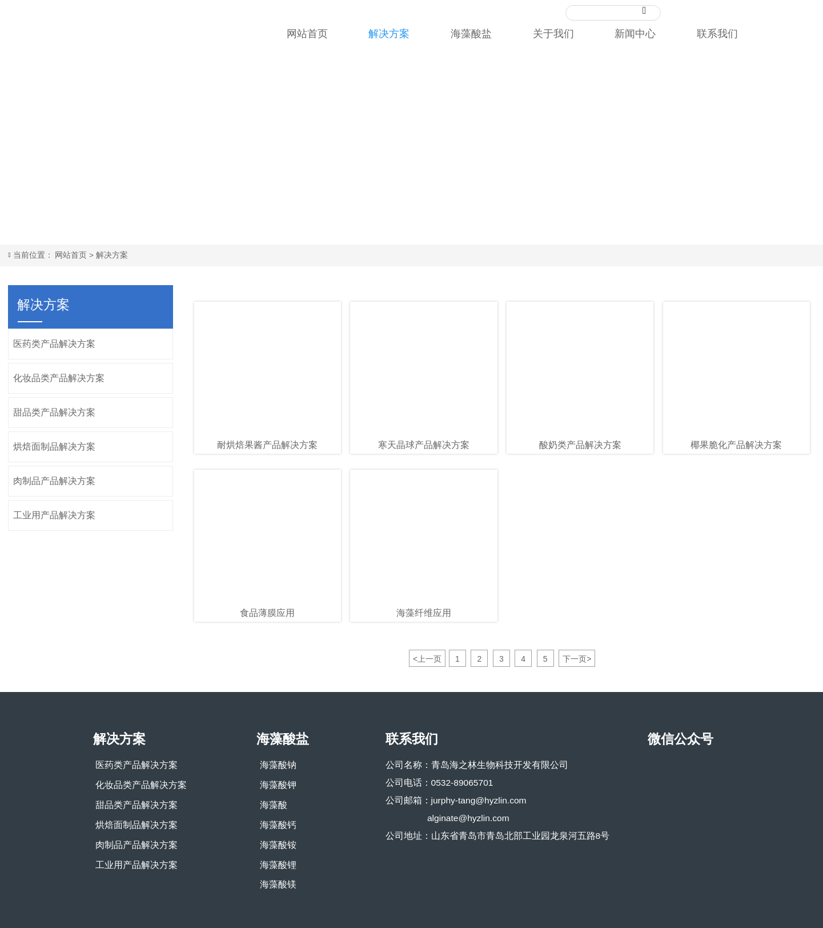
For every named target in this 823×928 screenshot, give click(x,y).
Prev (20, 145)
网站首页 (75, 254)
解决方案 (116, 254)
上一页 (427, 658)
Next (803, 145)
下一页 (577, 658)
